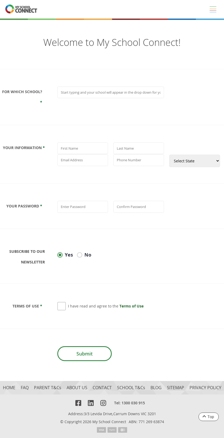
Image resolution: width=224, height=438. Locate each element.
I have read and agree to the (106, 306)
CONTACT (102, 387)
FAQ (25, 387)
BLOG (156, 387)
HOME (9, 387)
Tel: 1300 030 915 (129, 402)
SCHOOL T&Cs (131, 387)
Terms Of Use (27, 306)
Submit (84, 353)
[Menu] (213, 9)
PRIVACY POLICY (205, 387)
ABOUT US (77, 387)
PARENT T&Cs (47, 387)
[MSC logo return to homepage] (21, 9)
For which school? (22, 97)
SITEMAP (175, 387)
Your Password (24, 206)
